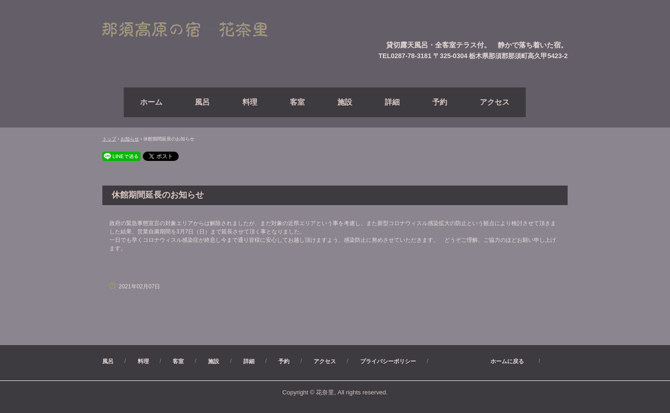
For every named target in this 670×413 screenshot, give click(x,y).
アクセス (494, 102)
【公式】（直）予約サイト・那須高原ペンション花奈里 (195, 30)
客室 (297, 102)
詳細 (392, 102)
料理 (249, 102)
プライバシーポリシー (388, 361)
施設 (344, 102)
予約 (439, 102)
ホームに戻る (484, 361)
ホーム (151, 102)
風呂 (202, 102)
